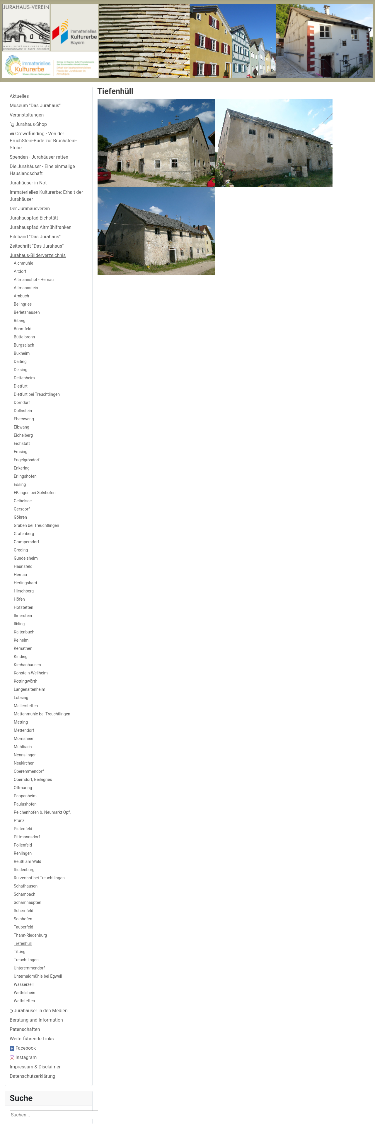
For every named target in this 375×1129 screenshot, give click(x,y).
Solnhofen (23, 918)
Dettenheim (24, 378)
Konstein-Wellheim (31, 673)
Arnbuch (21, 296)
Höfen (19, 599)
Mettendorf (24, 730)
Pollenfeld (23, 845)
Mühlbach (23, 746)
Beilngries (23, 304)
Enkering (22, 468)
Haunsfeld (23, 566)
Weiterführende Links (32, 1038)
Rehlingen (23, 853)
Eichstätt (22, 443)
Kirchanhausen (27, 664)
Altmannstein (26, 287)
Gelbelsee (23, 500)
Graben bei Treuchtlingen (36, 525)
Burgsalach (24, 345)
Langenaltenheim (29, 689)
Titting (19, 951)
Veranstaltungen (27, 115)
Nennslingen (25, 755)
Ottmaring (23, 787)
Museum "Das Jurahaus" (35, 105)
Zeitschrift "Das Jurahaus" (37, 246)
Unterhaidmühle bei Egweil (38, 976)
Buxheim (22, 353)
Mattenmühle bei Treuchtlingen (42, 714)
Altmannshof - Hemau (34, 279)
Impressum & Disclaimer (35, 1067)
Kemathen (23, 648)
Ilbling (19, 623)
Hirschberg (24, 591)
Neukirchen (24, 763)
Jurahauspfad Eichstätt (34, 218)
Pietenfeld (23, 828)
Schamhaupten (27, 902)
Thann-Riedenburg (30, 935)
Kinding (21, 656)
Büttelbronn (24, 337)
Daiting (20, 361)
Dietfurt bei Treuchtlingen (37, 394)
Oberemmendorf (29, 771)
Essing (20, 484)
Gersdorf (22, 509)
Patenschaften (25, 1029)
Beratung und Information (36, 1020)
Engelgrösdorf (27, 460)
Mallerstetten (26, 705)
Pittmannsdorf (27, 837)
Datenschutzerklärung (32, 1076)
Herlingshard (25, 582)
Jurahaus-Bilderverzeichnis (38, 255)
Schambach (24, 894)
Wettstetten (24, 1000)
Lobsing (21, 697)
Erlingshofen (25, 476)
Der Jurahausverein (30, 208)
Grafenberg (24, 533)
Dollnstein (23, 410)
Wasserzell (24, 984)
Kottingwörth (26, 681)
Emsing (20, 451)
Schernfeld (23, 910)
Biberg (19, 320)
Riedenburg (24, 869)
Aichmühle (23, 263)
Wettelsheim (25, 992)
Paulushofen (25, 804)
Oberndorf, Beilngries (33, 779)
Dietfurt (21, 386)
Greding (21, 550)
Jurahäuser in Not (28, 183)
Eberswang (24, 419)
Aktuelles (19, 96)
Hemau (20, 574)
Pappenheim (25, 796)
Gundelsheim (26, 558)
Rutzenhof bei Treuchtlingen (39, 878)
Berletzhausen (27, 312)
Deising (20, 369)
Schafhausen (26, 886)
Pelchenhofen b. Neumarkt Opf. (42, 812)
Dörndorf (22, 402)
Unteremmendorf (29, 968)
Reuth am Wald (27, 861)
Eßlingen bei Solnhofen (34, 492)
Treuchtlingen (26, 959)
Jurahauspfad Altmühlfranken (40, 227)
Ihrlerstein (23, 615)
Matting (21, 722)
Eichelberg (23, 435)
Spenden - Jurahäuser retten (39, 157)
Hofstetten (23, 607)
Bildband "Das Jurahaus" (35, 236)
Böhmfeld (22, 328)
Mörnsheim (24, 738)
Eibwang (21, 427)
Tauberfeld (23, 927)
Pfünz (19, 820)
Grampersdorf (26, 541)
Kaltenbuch (24, 632)
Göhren (20, 517)
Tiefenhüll (23, 943)
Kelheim (21, 640)
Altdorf (20, 271)
